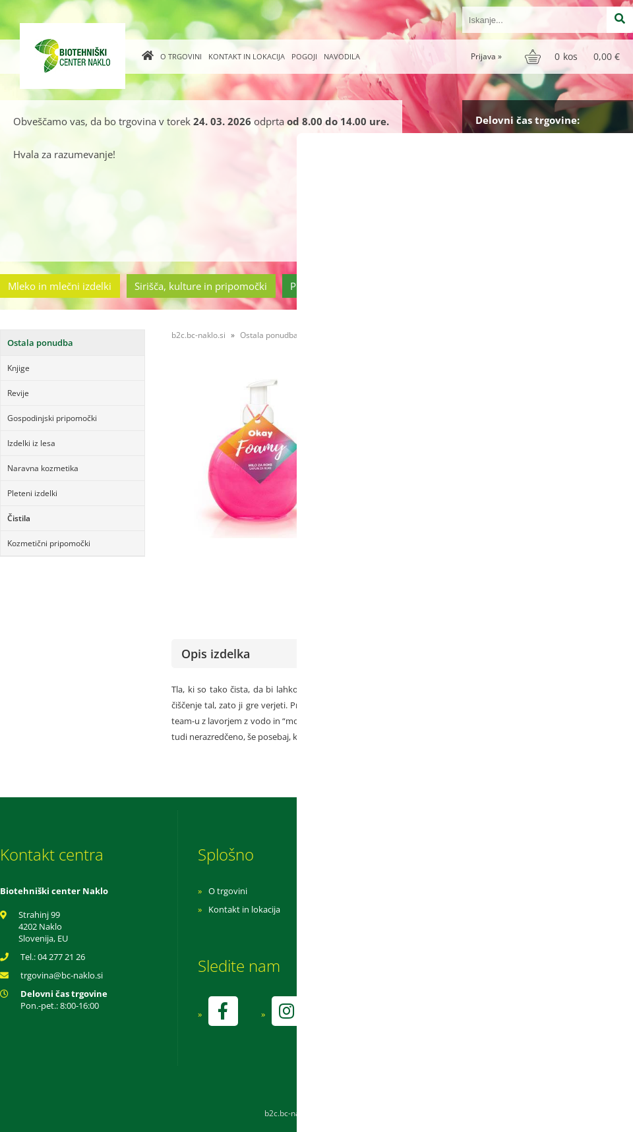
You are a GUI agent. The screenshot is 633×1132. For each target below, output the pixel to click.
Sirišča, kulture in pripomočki (201, 286)
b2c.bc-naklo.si (198, 335)
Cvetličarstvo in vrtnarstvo (463, 286)
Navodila (342, 56)
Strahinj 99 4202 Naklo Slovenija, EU (43, 926)
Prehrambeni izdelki (335, 286)
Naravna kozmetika (42, 468)
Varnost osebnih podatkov (438, 928)
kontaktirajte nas (586, 524)
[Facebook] (223, 1011)
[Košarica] (574, 57)
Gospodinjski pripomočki (52, 418)
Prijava (486, 56)
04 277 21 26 (61, 957)
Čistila (18, 518)
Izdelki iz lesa (31, 443)
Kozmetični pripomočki (48, 543)
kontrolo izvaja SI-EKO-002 (437, 1021)
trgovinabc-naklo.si (61, 975)
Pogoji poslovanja (420, 909)
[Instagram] (286, 1011)
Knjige (18, 368)
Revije (18, 393)
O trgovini (181, 56)
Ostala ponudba (582, 286)
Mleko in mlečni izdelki (59, 286)
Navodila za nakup (422, 891)
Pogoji (304, 56)
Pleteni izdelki (32, 493)
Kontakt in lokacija (246, 56)
